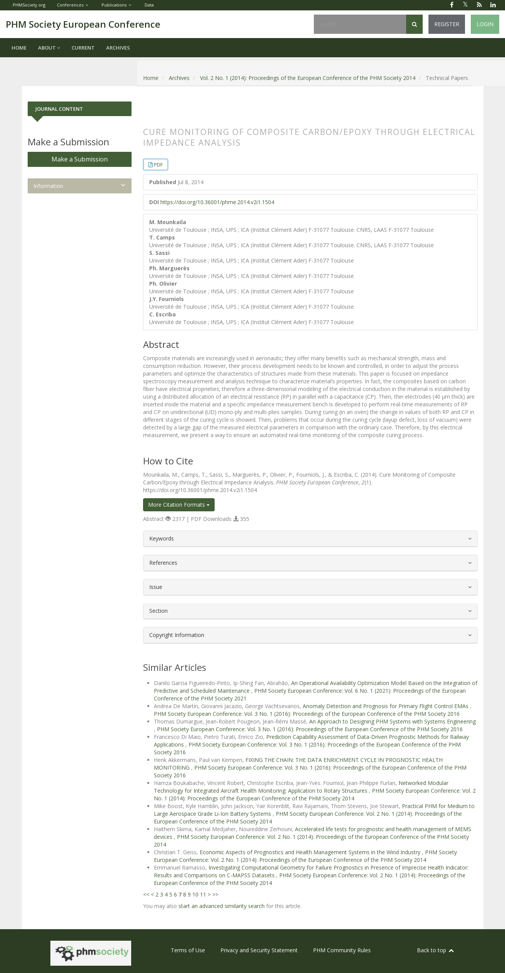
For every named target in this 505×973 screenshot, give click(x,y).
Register (446, 24)
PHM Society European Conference (83, 24)
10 (195, 894)
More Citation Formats (179, 504)
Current (83, 47)
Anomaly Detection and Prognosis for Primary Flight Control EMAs (386, 706)
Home (19, 47)
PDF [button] (158, 164)
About (49, 47)
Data (149, 5)
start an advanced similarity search (221, 906)
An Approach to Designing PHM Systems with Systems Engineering (392, 721)
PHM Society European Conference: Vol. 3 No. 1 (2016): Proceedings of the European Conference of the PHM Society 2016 (307, 713)
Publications (114, 5)
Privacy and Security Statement (259, 950)
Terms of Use (188, 950)
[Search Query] (360, 24)
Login (485, 24)
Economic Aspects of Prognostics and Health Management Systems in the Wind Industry (311, 852)
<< (146, 894)
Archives (118, 47)
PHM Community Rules (342, 950)
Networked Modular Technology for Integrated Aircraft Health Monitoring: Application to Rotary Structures (301, 786)
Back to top (436, 950)
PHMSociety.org (29, 5)
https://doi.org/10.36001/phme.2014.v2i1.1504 (217, 202)
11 (203, 894)
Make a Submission (80, 159)
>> (215, 894)
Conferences (70, 5)
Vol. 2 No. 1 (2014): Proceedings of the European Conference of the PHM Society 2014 (307, 77)
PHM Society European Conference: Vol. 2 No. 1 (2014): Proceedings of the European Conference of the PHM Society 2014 (315, 794)
